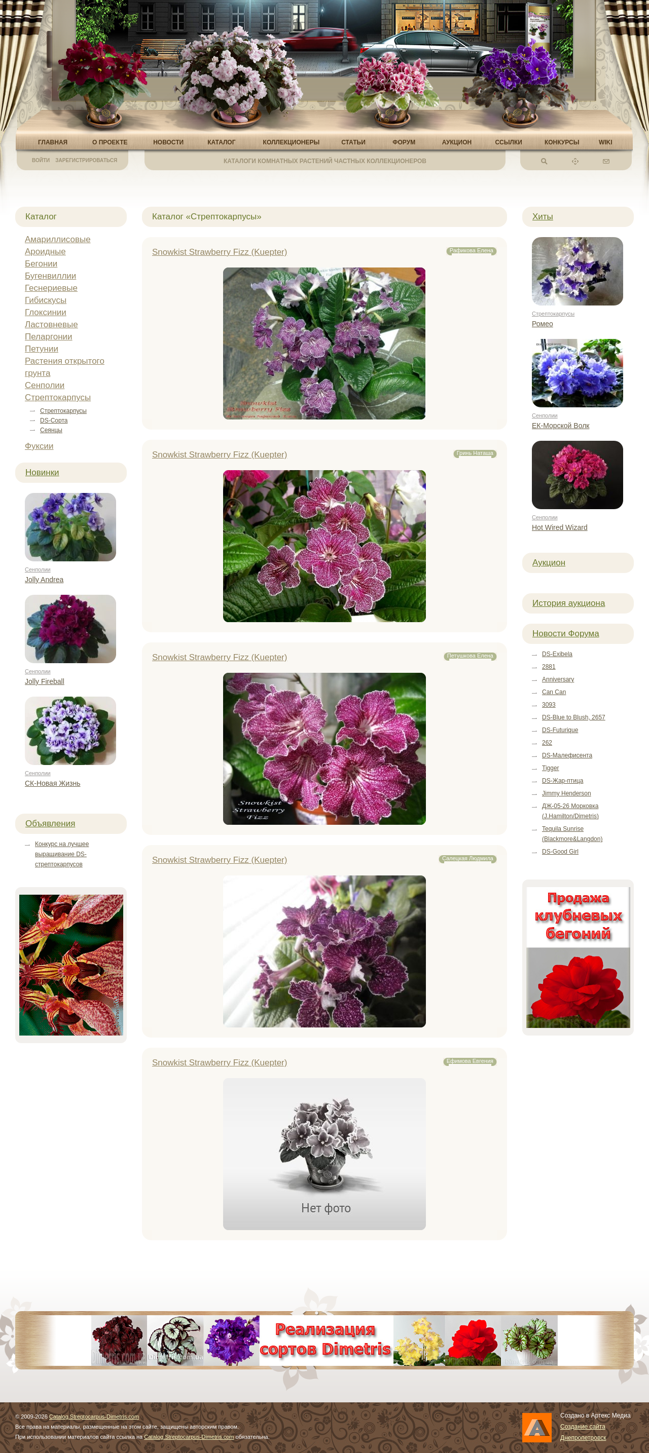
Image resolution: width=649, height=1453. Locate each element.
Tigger (550, 768)
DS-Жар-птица (562, 780)
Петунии (41, 349)
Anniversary (558, 679)
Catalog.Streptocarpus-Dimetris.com (94, 1416)
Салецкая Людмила (467, 858)
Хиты (542, 216)
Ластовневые (51, 324)
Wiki (605, 142)
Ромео (542, 324)
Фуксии (39, 446)
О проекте (109, 142)
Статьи (353, 142)
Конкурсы (562, 142)
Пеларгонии (49, 336)
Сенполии (44, 385)
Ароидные (45, 251)
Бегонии (41, 264)
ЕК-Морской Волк (560, 426)
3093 (549, 704)
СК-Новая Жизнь (53, 783)
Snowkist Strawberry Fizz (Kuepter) (219, 252)
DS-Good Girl (560, 851)
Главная (52, 142)
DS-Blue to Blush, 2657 (573, 717)
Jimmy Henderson (566, 793)
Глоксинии (45, 312)
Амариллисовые (58, 239)
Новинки (42, 472)
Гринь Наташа (475, 453)
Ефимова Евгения (470, 1061)
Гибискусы (45, 300)
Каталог (221, 142)
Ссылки (508, 142)
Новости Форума (565, 633)
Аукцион (457, 142)
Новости (168, 142)
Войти (41, 160)
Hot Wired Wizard (560, 527)
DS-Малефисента (567, 755)
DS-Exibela (557, 654)
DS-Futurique (560, 730)
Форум (403, 142)
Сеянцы (51, 430)
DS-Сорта (53, 420)
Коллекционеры (291, 142)
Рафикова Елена (471, 250)
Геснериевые (51, 288)
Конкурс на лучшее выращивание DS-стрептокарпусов (62, 854)
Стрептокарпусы (58, 397)
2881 (549, 666)
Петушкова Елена (470, 656)
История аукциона (568, 603)
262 (547, 742)
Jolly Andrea (44, 580)
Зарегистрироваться (86, 160)
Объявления (50, 823)
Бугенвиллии (50, 276)
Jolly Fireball (44, 681)
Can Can (554, 692)
